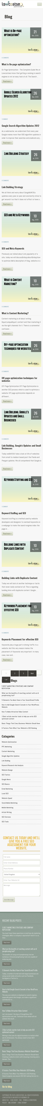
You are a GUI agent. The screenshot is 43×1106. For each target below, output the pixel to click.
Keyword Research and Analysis (12, 765)
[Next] (32, 673)
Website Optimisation (9, 742)
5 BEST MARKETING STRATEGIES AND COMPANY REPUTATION (17, 687)
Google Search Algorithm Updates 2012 (20, 125)
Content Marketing (8, 751)
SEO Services (6, 817)
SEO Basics (6, 784)
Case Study (14, 1100)
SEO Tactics (6, 775)
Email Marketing (7, 789)
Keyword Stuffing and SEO (14, 513)
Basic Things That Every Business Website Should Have (21, 723)
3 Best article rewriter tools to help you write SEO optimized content (19, 717)
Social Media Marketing (9, 803)
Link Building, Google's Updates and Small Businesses (21, 447)
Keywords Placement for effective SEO (20, 639)
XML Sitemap (12, 1102)
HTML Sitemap (22, 1102)
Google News (6, 779)
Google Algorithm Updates (10, 756)
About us (5, 1100)
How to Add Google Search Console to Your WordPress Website (20, 706)
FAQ (20, 1100)
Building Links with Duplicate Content (19, 578)
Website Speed (7, 798)
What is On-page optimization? (16, 64)
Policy (4, 1102)
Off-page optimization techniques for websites (19, 379)
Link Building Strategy (12, 187)
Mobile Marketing (7, 807)
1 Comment (5, 119)
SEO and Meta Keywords (13, 248)
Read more (7, 942)
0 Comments (5, 58)
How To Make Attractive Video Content (15, 712)
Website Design (7, 770)
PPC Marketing (7, 746)
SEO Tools (5, 821)
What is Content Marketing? (15, 313)
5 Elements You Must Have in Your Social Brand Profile (20, 700)
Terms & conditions (30, 1100)
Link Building (6, 760)
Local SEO (5, 793)
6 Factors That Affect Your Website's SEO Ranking (19, 728)
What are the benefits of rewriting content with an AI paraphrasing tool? (20, 694)
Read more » (7, 81)
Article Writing (7, 812)
